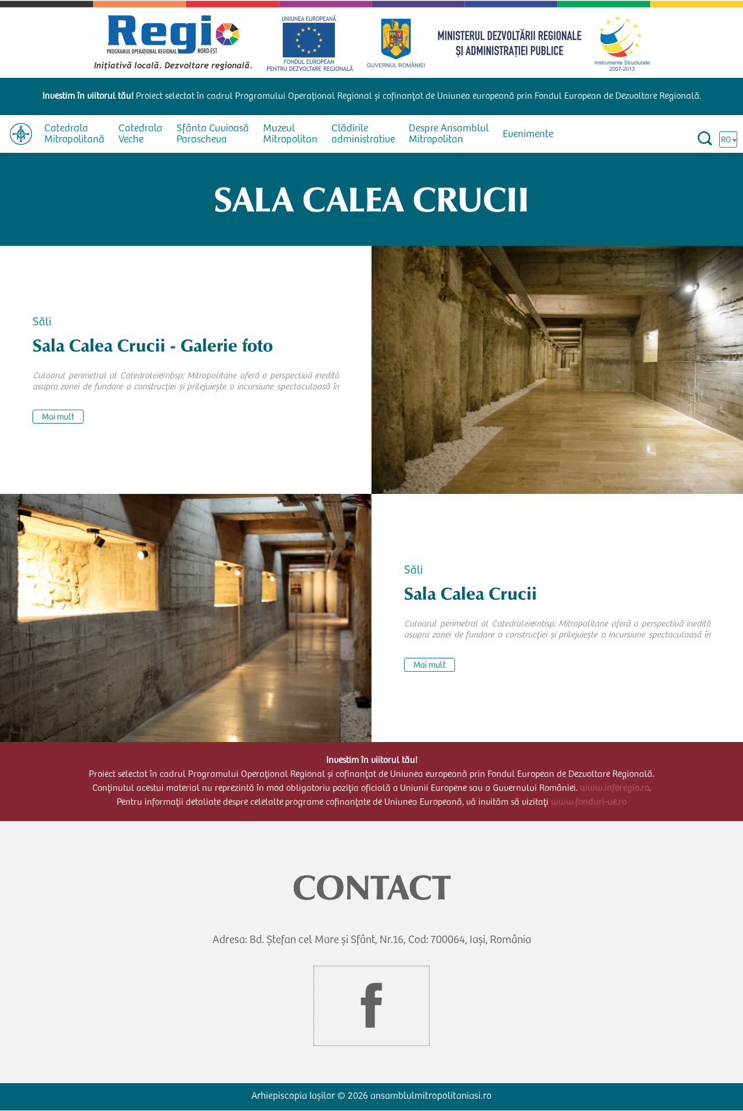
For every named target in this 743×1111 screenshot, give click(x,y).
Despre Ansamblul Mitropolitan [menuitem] (449, 134)
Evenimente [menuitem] (528, 135)
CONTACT (372, 887)
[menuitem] (21, 134)
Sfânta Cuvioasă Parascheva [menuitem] (212, 134)
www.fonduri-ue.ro (588, 802)
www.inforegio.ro (614, 788)
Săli (42, 323)
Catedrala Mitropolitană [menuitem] (74, 134)
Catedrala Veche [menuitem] (140, 134)
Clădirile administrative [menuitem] (363, 134)
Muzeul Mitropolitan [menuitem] (290, 134)
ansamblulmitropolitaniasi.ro (431, 1097)
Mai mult (58, 417)
